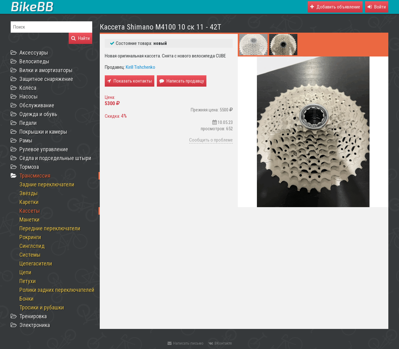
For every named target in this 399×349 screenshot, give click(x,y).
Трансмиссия (35, 175)
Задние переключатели (46, 184)
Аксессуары (33, 52)
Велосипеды (34, 61)
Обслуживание (36, 105)
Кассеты (29, 210)
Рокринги (30, 237)
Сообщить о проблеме (211, 140)
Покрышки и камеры (43, 131)
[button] (376, 7)
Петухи (27, 281)
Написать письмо (186, 343)
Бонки (26, 298)
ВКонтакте (220, 343)
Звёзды (28, 193)
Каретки (29, 202)
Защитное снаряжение (46, 79)
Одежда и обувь (38, 114)
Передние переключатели (49, 228)
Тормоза (29, 167)
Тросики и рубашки (41, 307)
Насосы (28, 96)
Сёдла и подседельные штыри (55, 158)
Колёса (27, 87)
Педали (28, 123)
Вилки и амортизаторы (45, 70)
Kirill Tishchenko (140, 67)
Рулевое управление (43, 149)
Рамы (25, 140)
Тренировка (33, 316)
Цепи (25, 272)
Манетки (29, 219)
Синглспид (32, 246)
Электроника (34, 325)
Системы (29, 254)
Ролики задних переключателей (56, 290)
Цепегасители (35, 263)
